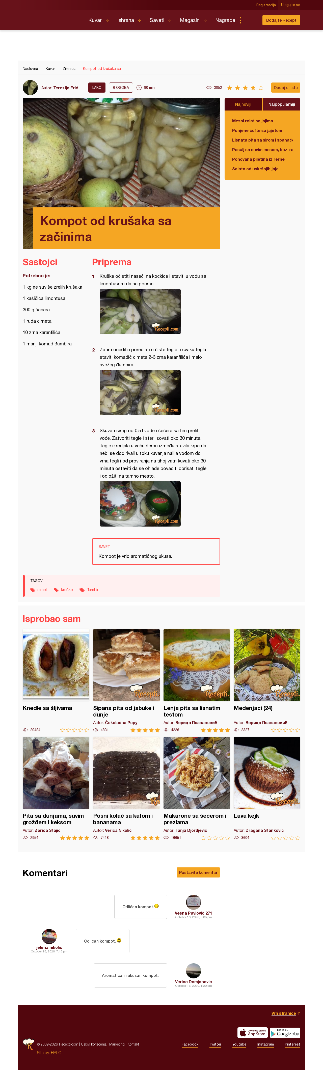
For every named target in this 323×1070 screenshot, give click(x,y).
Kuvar (95, 20)
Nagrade (225, 20)
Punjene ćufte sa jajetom (257, 130)
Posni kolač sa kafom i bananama (126, 788)
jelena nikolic (49, 947)
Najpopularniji (281, 104)
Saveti (157, 20)
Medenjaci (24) (267, 680)
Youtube (239, 1044)
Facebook (190, 1044)
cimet (42, 589)
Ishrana (125, 20)
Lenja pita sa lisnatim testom (197, 680)
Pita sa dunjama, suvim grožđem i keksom (56, 788)
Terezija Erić (65, 87)
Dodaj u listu (286, 87)
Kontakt (133, 1044)
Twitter (215, 1044)
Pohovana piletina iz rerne (258, 159)
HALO (56, 1052)
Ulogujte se (290, 5)
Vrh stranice (284, 1013)
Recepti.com (52, 18)
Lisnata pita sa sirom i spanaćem (262, 140)
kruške (67, 589)
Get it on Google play (285, 1032)
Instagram (265, 1044)
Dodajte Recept (281, 20)
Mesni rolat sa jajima (252, 120)
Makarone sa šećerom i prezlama (197, 788)
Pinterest (292, 1044)
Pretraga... (250, 20)
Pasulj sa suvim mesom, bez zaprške (262, 149)
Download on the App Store (252, 1032)
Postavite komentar (198, 872)
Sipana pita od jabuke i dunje (126, 680)
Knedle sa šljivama (56, 680)
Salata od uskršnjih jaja (255, 168)
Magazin (190, 20)
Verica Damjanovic (193, 981)
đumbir (92, 589)
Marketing (117, 1044)
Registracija (266, 5)
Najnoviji (243, 104)
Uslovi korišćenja (93, 1044)
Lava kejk (267, 788)
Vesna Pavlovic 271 (193, 913)
